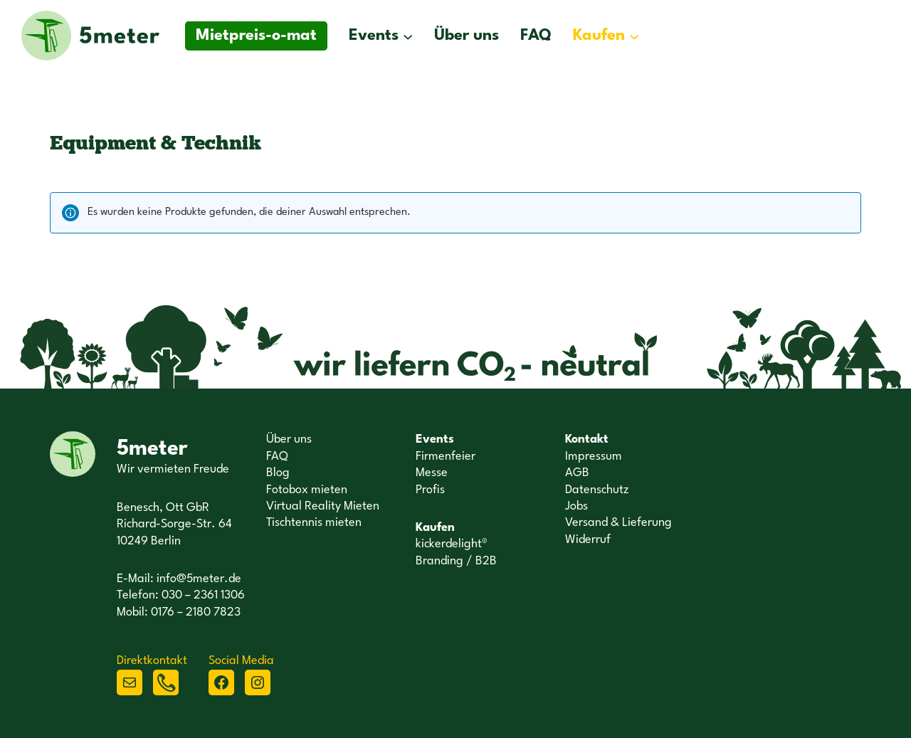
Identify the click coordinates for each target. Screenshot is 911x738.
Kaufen (599, 35)
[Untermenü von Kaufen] (634, 36)
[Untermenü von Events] (408, 36)
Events (374, 35)
